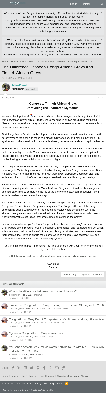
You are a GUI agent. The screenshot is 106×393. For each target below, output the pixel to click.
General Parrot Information (52, 322)
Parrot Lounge (46, 336)
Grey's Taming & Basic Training (54, 309)
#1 (103, 97)
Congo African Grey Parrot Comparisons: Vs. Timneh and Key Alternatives (56, 319)
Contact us (7, 383)
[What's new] (95, 4)
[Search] (102, 4)
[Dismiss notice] (100, 13)
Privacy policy (40, 383)
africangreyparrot (16, 309)
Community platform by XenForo (27, 390)
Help (52, 383)
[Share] (98, 98)
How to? (39, 354)
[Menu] (5, 4)
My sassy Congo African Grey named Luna (36, 333)
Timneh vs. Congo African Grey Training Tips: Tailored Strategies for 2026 (56, 305)
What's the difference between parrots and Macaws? (43, 291)
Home (60, 383)
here (60, 238)
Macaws (38, 295)
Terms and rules (23, 383)
